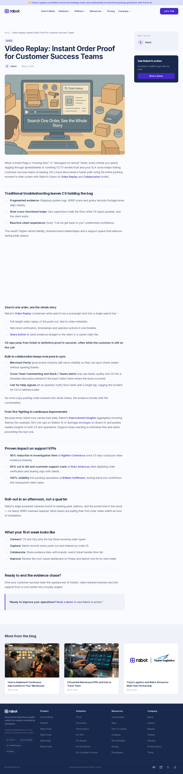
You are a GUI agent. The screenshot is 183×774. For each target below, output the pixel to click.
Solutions (65, 11)
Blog (7, 32)
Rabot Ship (45, 740)
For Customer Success (87, 752)
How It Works (48, 11)
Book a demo (65, 602)
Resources (97, 11)
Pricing (111, 11)
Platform (80, 11)
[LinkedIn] (161, 767)
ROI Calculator (118, 740)
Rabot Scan (45, 734)
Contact (151, 734)
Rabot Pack (45, 729)
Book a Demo (156, 76)
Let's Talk (169, 11)
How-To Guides (119, 729)
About (150, 717)
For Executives (83, 746)
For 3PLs (80, 734)
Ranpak (151, 729)
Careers (151, 723)
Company (124, 11)
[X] (168, 767)
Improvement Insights (82, 417)
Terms (150, 752)
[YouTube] (154, 767)
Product (44, 711)
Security (151, 740)
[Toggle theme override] (155, 11)
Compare (116, 734)
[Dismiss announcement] (179, 2)
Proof (78, 717)
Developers (117, 752)
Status (10, 751)
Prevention (81, 723)
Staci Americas (80, 466)
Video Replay (69, 176)
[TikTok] (175, 767)
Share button (18, 334)
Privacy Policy (154, 746)
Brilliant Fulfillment (74, 477)
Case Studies (118, 717)
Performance (82, 729)
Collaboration (92, 176)
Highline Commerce (73, 455)
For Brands (81, 740)
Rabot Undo (46, 746)
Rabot (14, 66)
